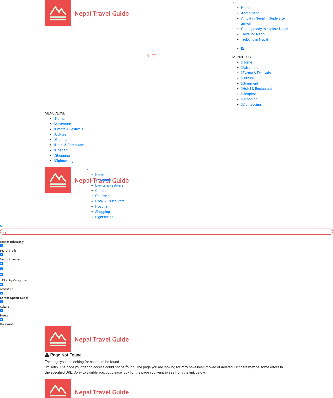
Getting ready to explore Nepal (264, 29)
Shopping (250, 99)
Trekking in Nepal (254, 39)
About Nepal (250, 13)
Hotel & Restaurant (257, 89)
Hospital (249, 94)
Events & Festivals (257, 73)
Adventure (250, 67)
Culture (248, 78)
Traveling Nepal (253, 34)
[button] (242, 57)
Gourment (250, 83)
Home (246, 8)
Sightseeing (252, 104)
